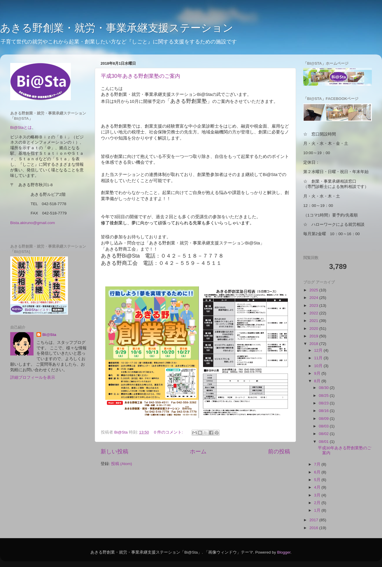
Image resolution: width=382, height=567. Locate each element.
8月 (317, 381)
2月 (317, 503)
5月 (317, 480)
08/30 (324, 387)
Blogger (283, 552)
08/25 (324, 395)
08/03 (324, 426)
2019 (314, 336)
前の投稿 (279, 451)
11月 (319, 358)
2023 (314, 305)
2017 (314, 520)
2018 (314, 343)
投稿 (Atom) (121, 464)
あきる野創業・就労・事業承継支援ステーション (116, 28)
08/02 (324, 434)
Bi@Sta (49, 334)
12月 (319, 350)
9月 (317, 373)
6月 (317, 472)
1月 (317, 510)
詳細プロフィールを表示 (32, 377)
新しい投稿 (114, 451)
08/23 (324, 403)
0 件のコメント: (169, 432)
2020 (314, 328)
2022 (314, 313)
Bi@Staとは (21, 127)
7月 (317, 464)
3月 (317, 495)
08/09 (324, 418)
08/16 (324, 410)
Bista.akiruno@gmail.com (32, 223)
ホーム (198, 451)
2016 (314, 528)
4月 (317, 487)
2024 (314, 297)
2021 (314, 320)
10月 (319, 366)
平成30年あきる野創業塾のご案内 (140, 76)
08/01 (324, 441)
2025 (314, 290)
